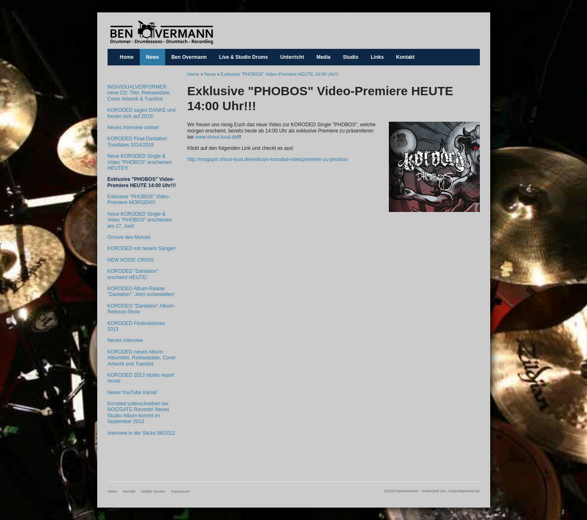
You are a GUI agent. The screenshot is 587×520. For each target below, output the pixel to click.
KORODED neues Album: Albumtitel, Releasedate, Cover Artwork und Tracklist (142, 358)
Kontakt (405, 57)
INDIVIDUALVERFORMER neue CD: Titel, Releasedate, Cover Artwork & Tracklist (139, 93)
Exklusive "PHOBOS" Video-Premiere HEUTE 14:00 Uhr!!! (142, 182)
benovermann (161, 32)
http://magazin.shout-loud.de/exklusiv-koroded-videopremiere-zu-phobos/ (267, 159)
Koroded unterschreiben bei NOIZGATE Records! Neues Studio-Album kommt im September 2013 (139, 412)
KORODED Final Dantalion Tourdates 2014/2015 (137, 141)
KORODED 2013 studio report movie (141, 378)
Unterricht (292, 57)
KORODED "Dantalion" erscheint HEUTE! (133, 274)
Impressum (180, 491)
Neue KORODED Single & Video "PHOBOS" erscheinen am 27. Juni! (140, 220)
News (152, 57)
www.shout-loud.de (216, 137)
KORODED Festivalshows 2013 (136, 326)
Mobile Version (153, 491)
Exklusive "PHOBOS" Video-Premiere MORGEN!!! (139, 199)
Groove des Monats (129, 237)
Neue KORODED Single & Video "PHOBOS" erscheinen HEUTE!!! (140, 162)
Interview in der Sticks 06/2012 (141, 433)
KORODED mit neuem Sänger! (142, 248)
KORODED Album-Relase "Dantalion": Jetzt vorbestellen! (141, 291)
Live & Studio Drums (243, 57)
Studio (350, 57)
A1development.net (464, 491)
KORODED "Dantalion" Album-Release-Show (141, 309)
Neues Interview (125, 340)
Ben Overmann (188, 57)
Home (127, 57)
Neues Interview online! (133, 127)
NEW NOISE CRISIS (131, 260)
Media (323, 57)
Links (377, 57)
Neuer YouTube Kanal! (132, 392)
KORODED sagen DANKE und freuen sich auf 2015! (142, 113)
